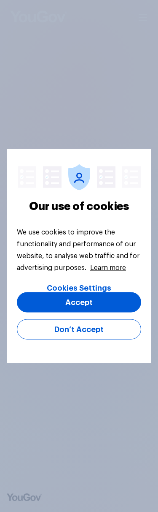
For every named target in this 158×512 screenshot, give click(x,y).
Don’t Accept (79, 329)
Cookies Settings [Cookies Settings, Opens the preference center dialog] (79, 288)
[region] (79, 256)
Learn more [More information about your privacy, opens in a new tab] (108, 267)
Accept (79, 302)
